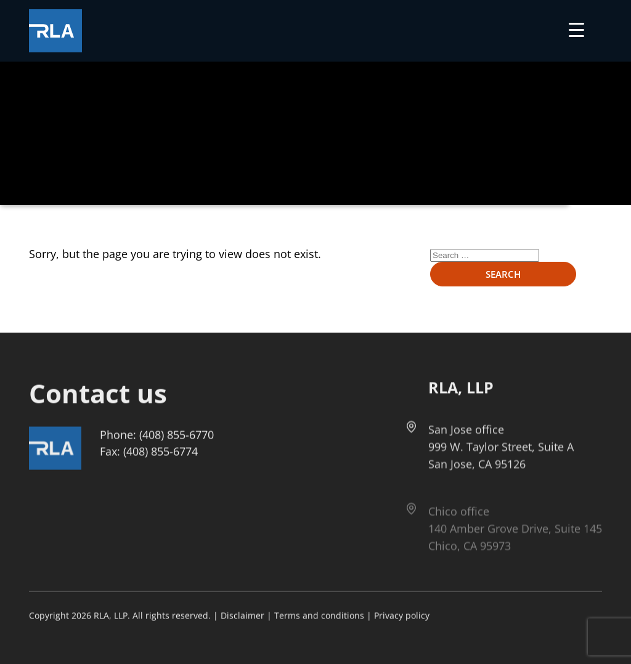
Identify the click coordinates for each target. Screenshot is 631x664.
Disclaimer (242, 616)
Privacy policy (401, 616)
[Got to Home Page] (55, 30)
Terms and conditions (319, 616)
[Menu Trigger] (576, 29)
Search (503, 274)
